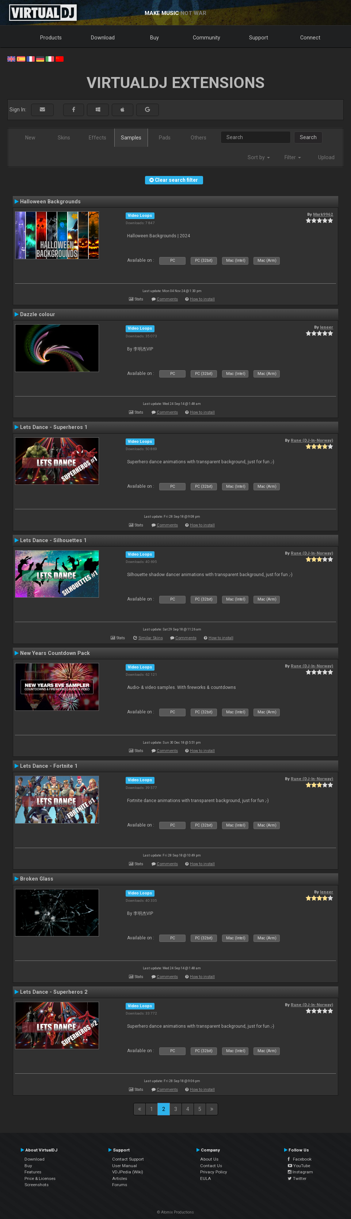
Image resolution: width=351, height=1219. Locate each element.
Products (51, 38)
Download (103, 38)
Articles (119, 1178)
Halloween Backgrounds (50, 201)
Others (198, 138)
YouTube (299, 1165)
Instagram (300, 1171)
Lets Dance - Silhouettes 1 (53, 540)
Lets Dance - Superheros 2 (53, 992)
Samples (131, 138)
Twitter (297, 1178)
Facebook (300, 1159)
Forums (119, 1184)
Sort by (259, 157)
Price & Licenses (40, 1178)
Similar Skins (150, 638)
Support (258, 38)
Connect (310, 38)
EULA (205, 1178)
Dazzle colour (37, 314)
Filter (293, 157)
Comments (167, 299)
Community (206, 38)
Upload (326, 157)
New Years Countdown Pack (55, 653)
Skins (64, 138)
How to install (202, 299)
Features (32, 1171)
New (30, 138)
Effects (97, 138)
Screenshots (36, 1184)
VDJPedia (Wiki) (127, 1171)
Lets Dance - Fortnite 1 (48, 766)
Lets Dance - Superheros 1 (53, 427)
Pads (165, 138)
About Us (209, 1159)
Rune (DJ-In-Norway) (312, 440)
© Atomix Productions (175, 1212)
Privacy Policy (213, 1171)
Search (308, 137)
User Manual (124, 1165)
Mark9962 (323, 214)
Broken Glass (36, 879)
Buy (154, 38)
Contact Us (211, 1165)
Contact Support (128, 1159)
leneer (326, 327)
